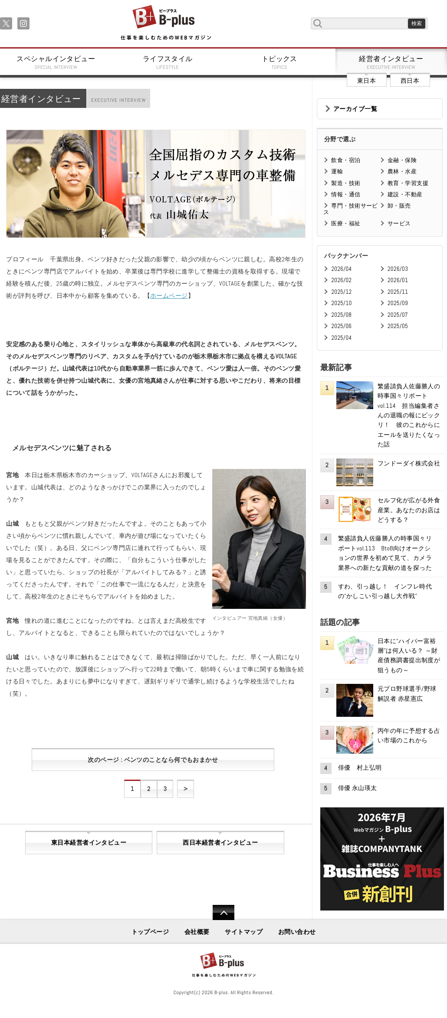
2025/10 (341, 303)
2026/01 (398, 280)
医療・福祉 (345, 223)
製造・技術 (345, 183)
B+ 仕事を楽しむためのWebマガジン (165, 23)
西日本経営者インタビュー (220, 842)
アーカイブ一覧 (355, 109)
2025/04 (341, 338)
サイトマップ (244, 932)
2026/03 (398, 269)
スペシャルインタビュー (56, 62)
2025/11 (398, 292)
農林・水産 (402, 171)
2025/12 (341, 292)
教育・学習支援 (408, 183)
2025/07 (398, 315)
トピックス (279, 62)
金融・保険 (402, 160)
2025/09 (398, 303)
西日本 (410, 81)
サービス (399, 223)
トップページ (150, 932)
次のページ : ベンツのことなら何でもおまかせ (153, 760)
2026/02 (341, 280)
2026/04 (341, 269)
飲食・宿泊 (345, 160)
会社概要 (197, 932)
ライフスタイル (168, 62)
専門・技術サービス (350, 208)
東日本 (366, 81)
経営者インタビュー (391, 62)
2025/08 (341, 315)
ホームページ (169, 295)
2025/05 (398, 326)
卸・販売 (399, 205)
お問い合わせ (297, 932)
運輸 (337, 171)
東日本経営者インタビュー (88, 842)
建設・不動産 (405, 194)
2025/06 (341, 326)
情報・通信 (345, 194)
